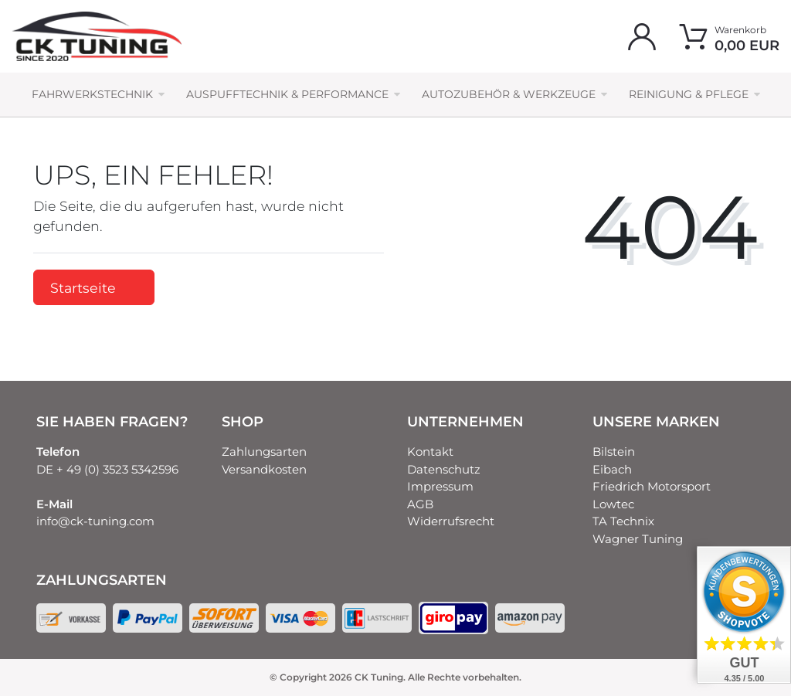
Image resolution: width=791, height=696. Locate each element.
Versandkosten (264, 469)
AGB (420, 504)
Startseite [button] (93, 288)
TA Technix (623, 521)
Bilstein (613, 451)
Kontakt (430, 451)
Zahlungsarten (264, 451)
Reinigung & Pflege (689, 94)
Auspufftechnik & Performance (287, 94)
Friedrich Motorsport (651, 486)
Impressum (440, 486)
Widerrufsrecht (450, 521)
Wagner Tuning (637, 538)
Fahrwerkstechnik (92, 94)
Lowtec (613, 504)
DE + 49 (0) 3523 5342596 (107, 469)
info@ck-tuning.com (95, 521)
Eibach (612, 469)
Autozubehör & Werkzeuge (509, 94)
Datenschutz (443, 469)
